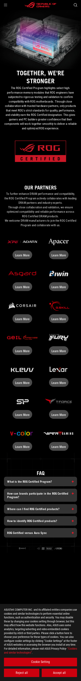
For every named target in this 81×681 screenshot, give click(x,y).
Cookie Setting (40, 662)
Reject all (22, 673)
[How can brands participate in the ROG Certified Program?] (40, 495)
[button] (5, 5)
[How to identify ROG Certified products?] (40, 520)
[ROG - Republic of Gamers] (40, 5)
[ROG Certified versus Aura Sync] (40, 532)
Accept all (59, 673)
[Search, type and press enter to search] (75, 5)
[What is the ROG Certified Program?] (40, 481)
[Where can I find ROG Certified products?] (40, 508)
